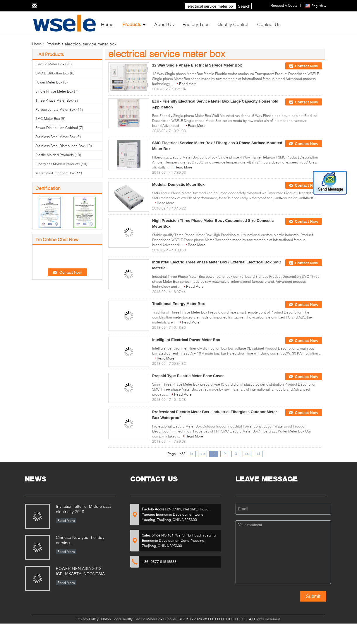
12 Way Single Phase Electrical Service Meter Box (197, 65)
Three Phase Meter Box (54, 100)
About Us (164, 24)
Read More (188, 83)
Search (244, 6)
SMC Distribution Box (52, 73)
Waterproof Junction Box (55, 173)
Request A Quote (284, 5)
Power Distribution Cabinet (56, 127)
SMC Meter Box (47, 118)
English (318, 6)
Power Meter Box (48, 82)
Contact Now (306, 66)
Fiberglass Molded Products (57, 164)
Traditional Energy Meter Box (178, 304)
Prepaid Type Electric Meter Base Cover (188, 376)
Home (107, 24)
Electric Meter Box (49, 64)
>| (258, 454)
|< (191, 454)
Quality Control (232, 24)
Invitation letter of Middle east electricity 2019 (83, 509)
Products (131, 24)
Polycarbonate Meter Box (55, 109)
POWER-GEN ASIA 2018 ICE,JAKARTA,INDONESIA (80, 571)
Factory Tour (196, 24)
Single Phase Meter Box (54, 91)
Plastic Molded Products (54, 155)
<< (202, 454)
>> (247, 454)
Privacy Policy (87, 619)
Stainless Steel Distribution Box (60, 146)
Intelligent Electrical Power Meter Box (186, 340)
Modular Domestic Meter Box (178, 184)
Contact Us (269, 24)
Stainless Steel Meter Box (55, 136)
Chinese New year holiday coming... (80, 540)
